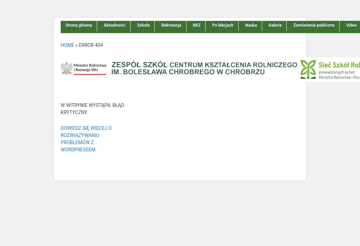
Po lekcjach (223, 25)
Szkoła (143, 25)
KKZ (197, 25)
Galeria (275, 25)
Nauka (251, 25)
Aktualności (114, 25)
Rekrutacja (171, 25)
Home (67, 45)
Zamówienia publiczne (314, 25)
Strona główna (78, 25)
